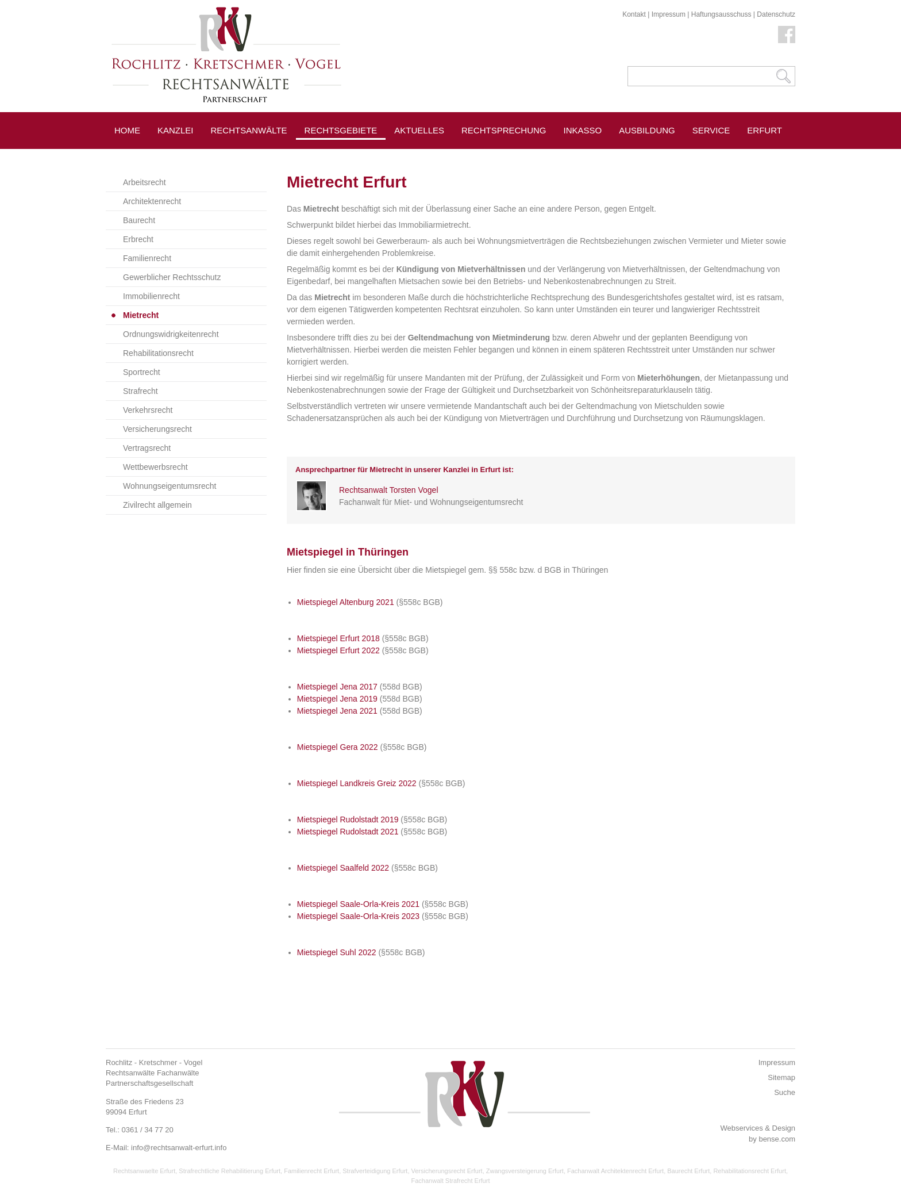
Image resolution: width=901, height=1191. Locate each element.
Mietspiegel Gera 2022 (337, 747)
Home (127, 130)
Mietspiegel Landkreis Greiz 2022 (357, 783)
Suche (784, 1092)
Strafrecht (140, 391)
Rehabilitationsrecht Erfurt (749, 1170)
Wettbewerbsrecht (155, 467)
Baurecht (139, 220)
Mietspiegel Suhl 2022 (336, 952)
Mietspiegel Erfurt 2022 (338, 650)
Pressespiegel (430, 156)
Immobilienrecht (151, 296)
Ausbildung (647, 130)
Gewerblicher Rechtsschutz (172, 277)
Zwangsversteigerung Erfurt (525, 1170)
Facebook (786, 34)
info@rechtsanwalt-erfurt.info (178, 1147)
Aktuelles (419, 130)
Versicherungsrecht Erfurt (447, 1170)
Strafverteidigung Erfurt (374, 1170)
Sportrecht (141, 372)
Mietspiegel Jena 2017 (337, 686)
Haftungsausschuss (721, 14)
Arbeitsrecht (144, 182)
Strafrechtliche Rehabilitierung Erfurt (229, 1170)
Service (711, 130)
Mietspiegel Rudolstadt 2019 (348, 819)
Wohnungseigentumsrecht (169, 486)
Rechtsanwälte (249, 130)
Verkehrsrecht (147, 410)
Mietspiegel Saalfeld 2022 (343, 867)
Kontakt (634, 14)
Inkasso (583, 130)
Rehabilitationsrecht (158, 353)
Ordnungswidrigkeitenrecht (171, 334)
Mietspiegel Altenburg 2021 (345, 602)
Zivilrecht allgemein (157, 505)
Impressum (669, 14)
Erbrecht (138, 239)
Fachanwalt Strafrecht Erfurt (450, 1180)
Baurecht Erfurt (688, 1170)
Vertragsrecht (147, 448)
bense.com (776, 1139)
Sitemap (781, 1077)
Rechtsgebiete (341, 130)
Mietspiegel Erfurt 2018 (338, 638)
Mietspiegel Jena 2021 (337, 710)
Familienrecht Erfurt (311, 1170)
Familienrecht (147, 258)
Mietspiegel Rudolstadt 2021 (348, 831)
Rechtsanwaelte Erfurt (144, 1170)
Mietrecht (141, 315)
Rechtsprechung (503, 130)
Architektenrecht (152, 201)
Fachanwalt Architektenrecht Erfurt (615, 1170)
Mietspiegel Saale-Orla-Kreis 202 (356, 904)
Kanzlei (175, 130)
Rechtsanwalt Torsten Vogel (388, 490)
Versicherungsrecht (157, 429)
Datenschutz (776, 14)
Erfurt (764, 130)
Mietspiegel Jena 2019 (337, 698)
